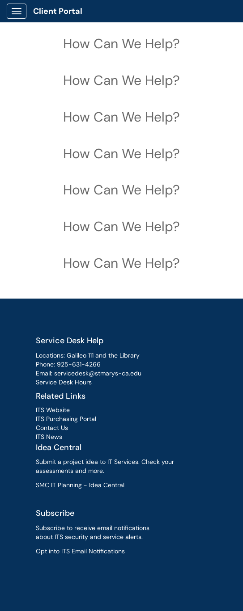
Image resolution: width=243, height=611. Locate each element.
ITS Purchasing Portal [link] (66, 419)
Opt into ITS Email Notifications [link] (80, 551)
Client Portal (57, 11)
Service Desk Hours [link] (64, 382)
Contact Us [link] (52, 428)
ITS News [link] (49, 437)
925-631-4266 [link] (79, 364)
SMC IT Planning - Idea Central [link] (80, 485)
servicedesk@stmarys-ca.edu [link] (97, 373)
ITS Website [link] (53, 410)
